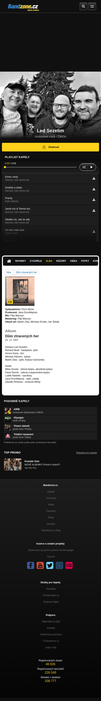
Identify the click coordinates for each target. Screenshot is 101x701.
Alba (49, 261)
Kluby (51, 517)
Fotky (85, 261)
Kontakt (51, 628)
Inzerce (51, 556)
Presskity (51, 589)
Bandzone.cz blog (51, 530)
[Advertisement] (50, 42)
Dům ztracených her (26, 272)
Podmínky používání (51, 634)
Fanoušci (51, 511)
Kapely (51, 491)
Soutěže (51, 524)
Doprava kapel (50, 601)
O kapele (36, 261)
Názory (61, 261)
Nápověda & (51, 621)
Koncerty (51, 498)
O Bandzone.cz (51, 641)
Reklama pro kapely (86, 452)
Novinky (20, 261)
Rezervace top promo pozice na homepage (50, 550)
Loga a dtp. (51, 647)
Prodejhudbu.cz (51, 595)
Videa (73, 261)
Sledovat (50, 147)
